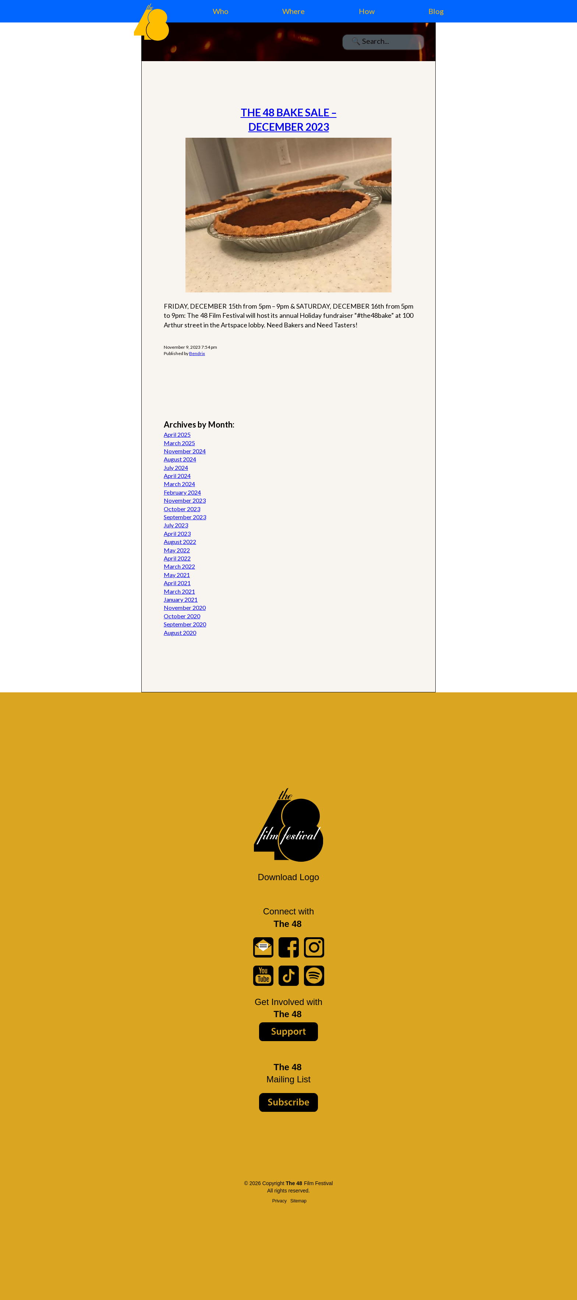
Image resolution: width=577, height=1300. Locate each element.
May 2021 (177, 574)
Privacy (279, 1201)
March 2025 (179, 442)
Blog (436, 11)
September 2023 (185, 516)
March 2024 (179, 483)
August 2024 (180, 459)
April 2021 (177, 582)
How (367, 11)
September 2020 (185, 624)
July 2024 (176, 467)
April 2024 (177, 475)
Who (221, 11)
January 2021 (181, 599)
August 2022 (180, 541)
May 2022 (177, 550)
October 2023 (182, 508)
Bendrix (197, 353)
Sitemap (298, 1201)
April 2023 (177, 533)
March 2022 (179, 566)
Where (293, 11)
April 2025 (177, 434)
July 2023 (176, 524)
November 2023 (185, 500)
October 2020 (182, 615)
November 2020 (185, 607)
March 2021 (179, 591)
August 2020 (180, 632)
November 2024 (185, 450)
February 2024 (182, 492)
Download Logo (288, 877)
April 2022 (177, 558)
